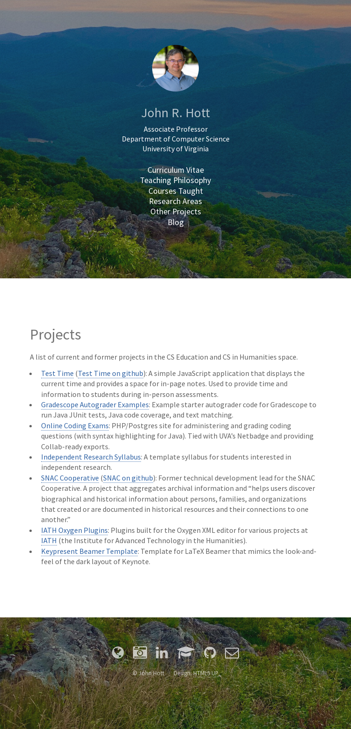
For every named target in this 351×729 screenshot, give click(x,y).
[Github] (210, 654)
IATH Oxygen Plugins (74, 530)
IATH (49, 540)
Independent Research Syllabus (91, 456)
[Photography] (140, 654)
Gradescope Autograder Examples (95, 404)
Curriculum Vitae (175, 170)
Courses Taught (175, 191)
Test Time (57, 373)
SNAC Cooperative (70, 477)
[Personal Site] (118, 654)
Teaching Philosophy (175, 180)
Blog (176, 222)
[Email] (232, 654)
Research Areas (175, 201)
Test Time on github (110, 373)
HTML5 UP (205, 673)
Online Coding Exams (75, 425)
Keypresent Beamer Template (89, 551)
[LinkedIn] (162, 654)
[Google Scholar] (186, 654)
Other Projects (175, 211)
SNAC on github (128, 477)
